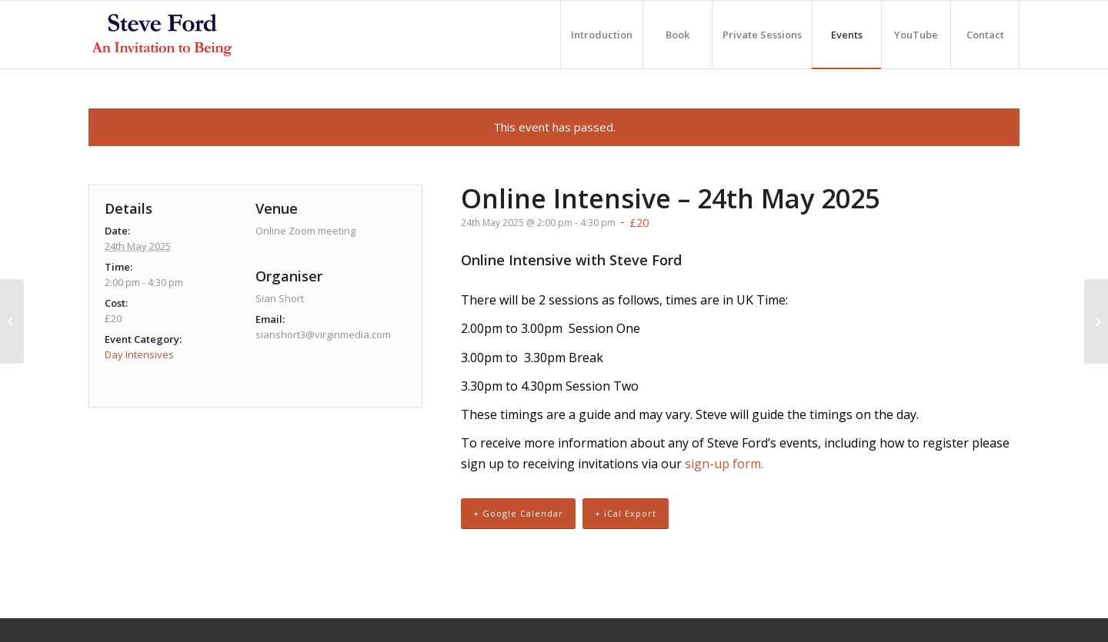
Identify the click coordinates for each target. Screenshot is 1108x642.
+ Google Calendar (518, 513)
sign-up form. (724, 463)
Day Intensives (139, 354)
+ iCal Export (625, 513)
